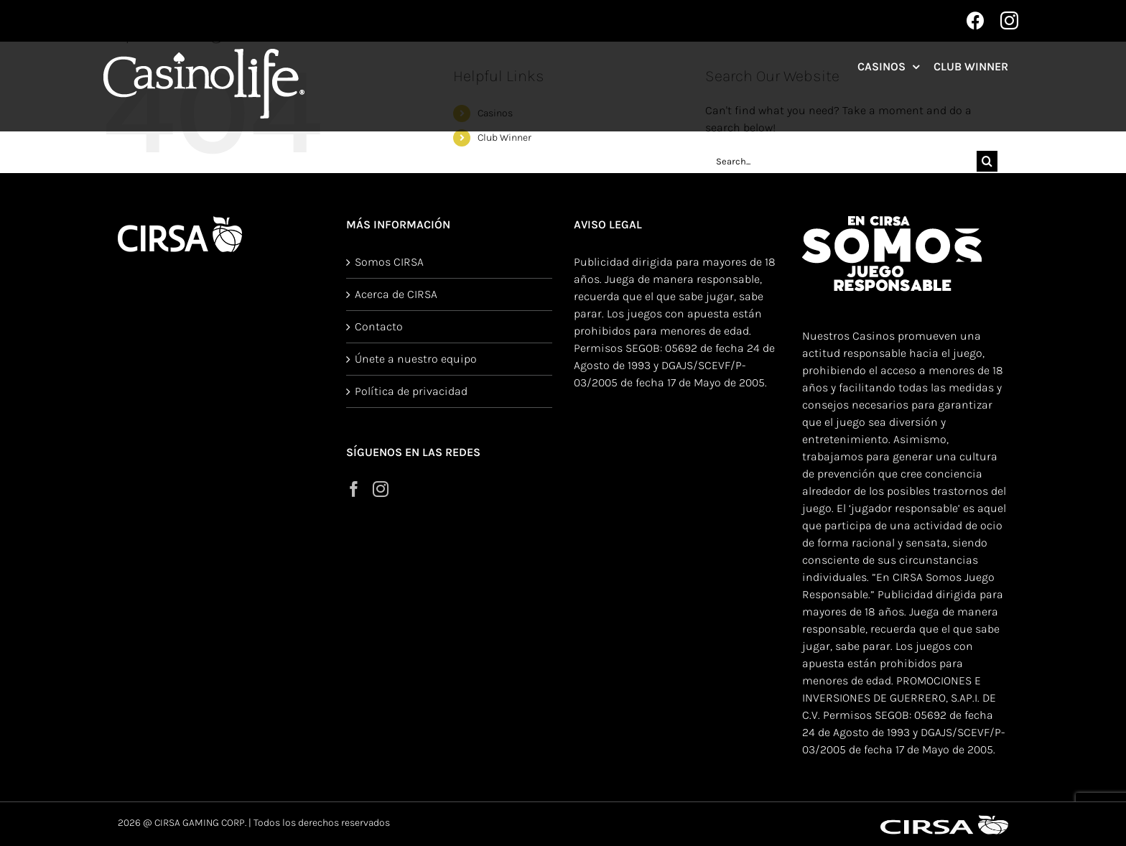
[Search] (987, 161)
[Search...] (841, 161)
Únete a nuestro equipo (416, 359)
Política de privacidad (411, 391)
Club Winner (504, 137)
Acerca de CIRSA (396, 294)
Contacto (379, 326)
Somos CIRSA (389, 262)
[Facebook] (354, 489)
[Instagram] (380, 489)
